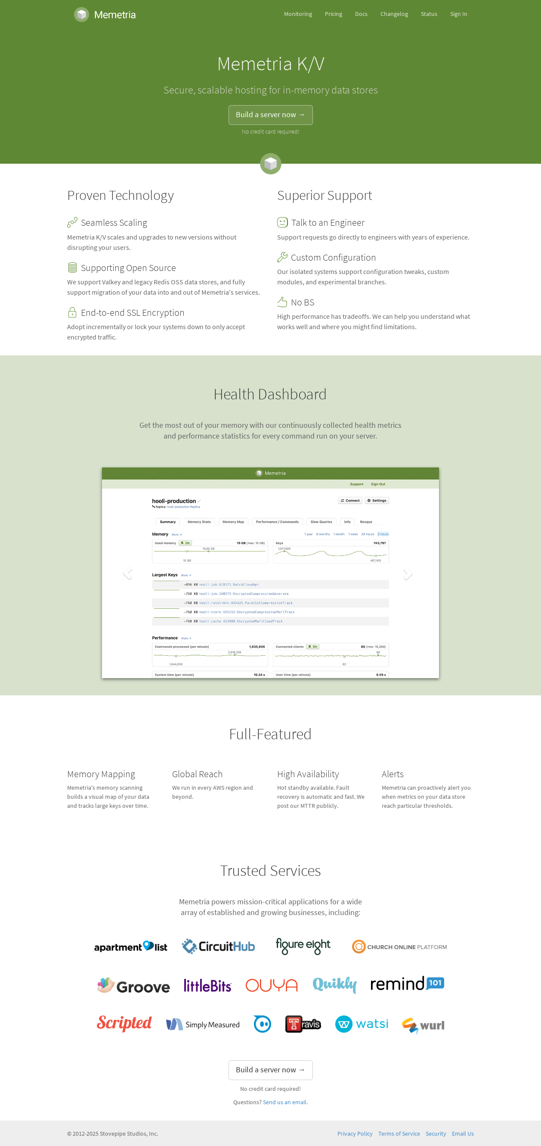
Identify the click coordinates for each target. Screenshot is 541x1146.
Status (429, 14)
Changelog (394, 14)
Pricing (333, 14)
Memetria (105, 14)
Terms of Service (399, 1134)
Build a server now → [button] (271, 114)
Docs (361, 14)
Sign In (458, 14)
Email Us (463, 1134)
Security (436, 1134)
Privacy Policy (355, 1134)
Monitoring (298, 14)
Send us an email (284, 1102)
